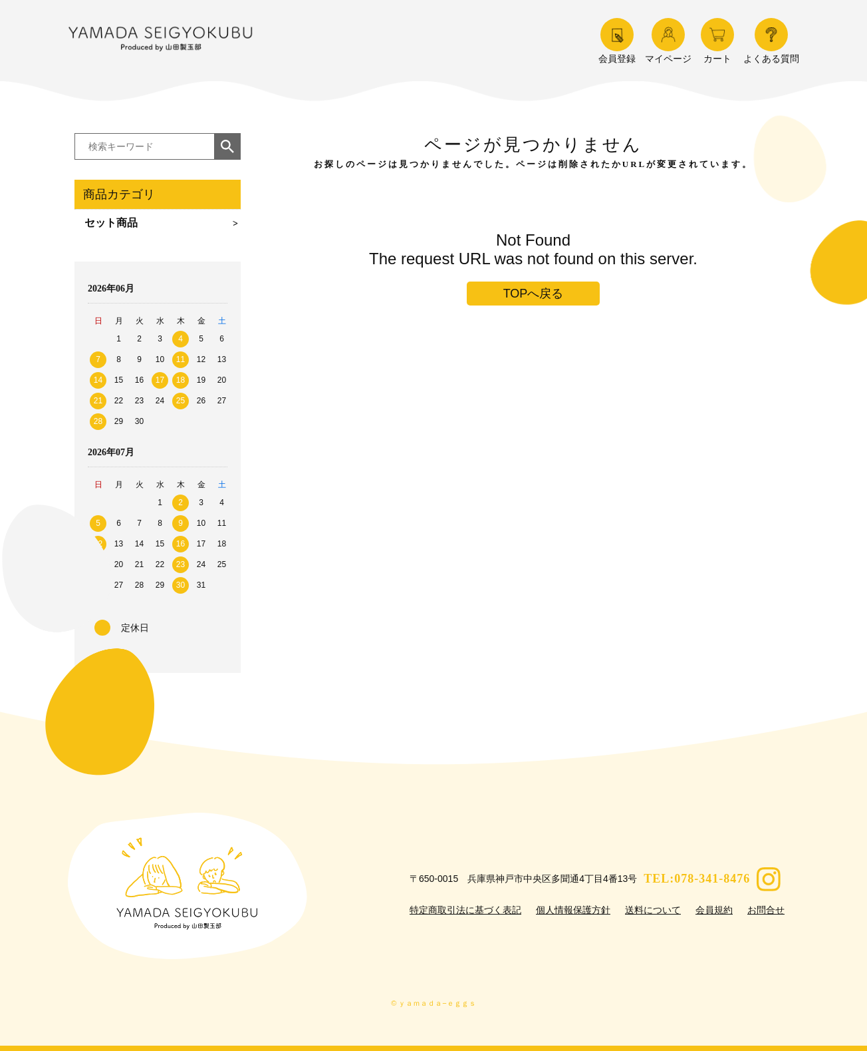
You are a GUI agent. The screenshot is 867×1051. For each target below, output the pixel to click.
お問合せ (766, 910)
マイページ (668, 41)
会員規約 (714, 910)
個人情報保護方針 (573, 910)
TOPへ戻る (533, 293)
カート (717, 41)
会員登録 (617, 41)
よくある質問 (771, 41)
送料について (653, 910)
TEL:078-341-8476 (697, 878)
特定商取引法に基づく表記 (465, 910)
